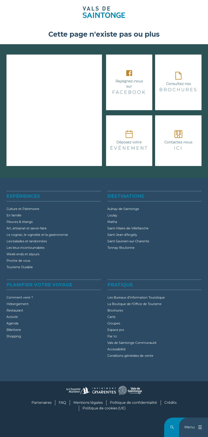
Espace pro (115, 330)
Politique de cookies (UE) (104, 408)
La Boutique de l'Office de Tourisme (134, 304)
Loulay (112, 215)
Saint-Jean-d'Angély (122, 235)
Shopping (13, 336)
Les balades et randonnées (26, 241)
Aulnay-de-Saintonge (123, 209)
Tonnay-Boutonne (121, 248)
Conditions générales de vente (130, 356)
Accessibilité (116, 349)
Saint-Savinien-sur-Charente (128, 241)
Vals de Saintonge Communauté (132, 343)
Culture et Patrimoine (22, 209)
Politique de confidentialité (133, 403)
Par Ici (112, 336)
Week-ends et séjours (22, 254)
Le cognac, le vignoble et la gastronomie (37, 235)
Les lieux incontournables (25, 248)
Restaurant (14, 310)
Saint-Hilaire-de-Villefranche (128, 228)
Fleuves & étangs (19, 222)
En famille (13, 215)
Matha (112, 222)
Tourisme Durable (19, 267)
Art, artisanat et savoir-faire (26, 228)
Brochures (115, 310)
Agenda (12, 323)
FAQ (62, 403)
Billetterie (13, 330)
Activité (12, 317)
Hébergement (17, 304)
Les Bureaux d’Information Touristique (136, 297)
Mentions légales (88, 403)
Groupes (113, 323)
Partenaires (41, 403)
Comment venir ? (19, 297)
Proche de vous (18, 261)
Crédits (170, 403)
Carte (111, 317)
